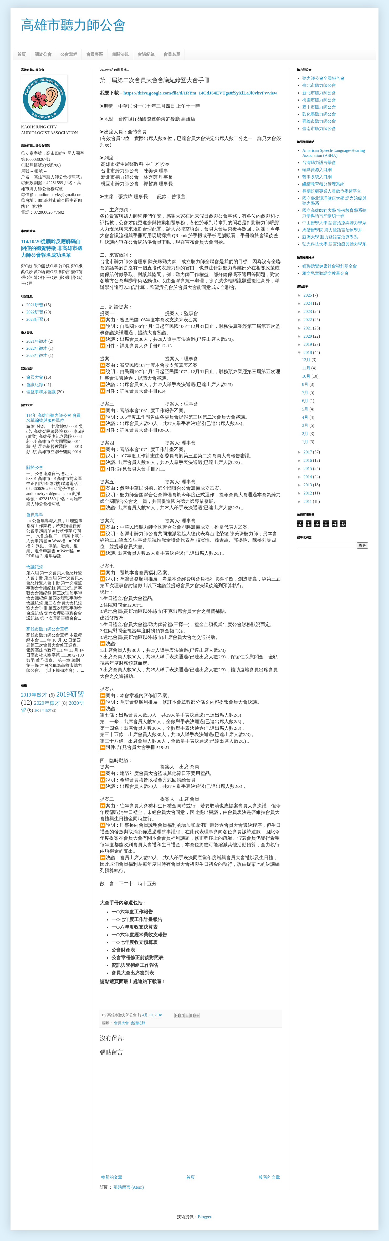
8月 (305, 384)
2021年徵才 (36, 341)
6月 (305, 400)
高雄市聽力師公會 (73, 25)
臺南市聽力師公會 (319, 128)
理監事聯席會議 (41, 391)
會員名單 (171, 54)
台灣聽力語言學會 (319, 162)
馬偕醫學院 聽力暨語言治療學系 (332, 230)
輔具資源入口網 (317, 169)
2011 (308, 501)
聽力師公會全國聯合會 (323, 78)
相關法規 (120, 54)
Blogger (204, 1216)
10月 (306, 376)
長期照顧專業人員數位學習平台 (331, 191)
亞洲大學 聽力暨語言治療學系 (330, 237)
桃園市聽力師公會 (319, 100)
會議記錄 (34, 567)
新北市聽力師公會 (319, 93)
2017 (308, 452)
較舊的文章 (269, 1177)
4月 (305, 417)
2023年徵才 (36, 355)
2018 (308, 352)
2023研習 (34, 319)
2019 (308, 344)
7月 (305, 392)
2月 (305, 433)
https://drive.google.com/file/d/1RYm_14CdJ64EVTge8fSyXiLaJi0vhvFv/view (200, 93)
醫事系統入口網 (317, 176)
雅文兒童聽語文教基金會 (325, 273)
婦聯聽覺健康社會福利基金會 (329, 266)
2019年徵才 (34, 695)
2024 (308, 303)
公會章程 (68, 54)
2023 (308, 311)
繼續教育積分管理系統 (323, 184)
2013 (308, 485)
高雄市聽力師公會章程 (47, 629)
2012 (308, 493)
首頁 (21, 54)
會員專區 (94, 54)
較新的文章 (111, 1177)
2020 (308, 336)
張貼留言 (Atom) (129, 1187)
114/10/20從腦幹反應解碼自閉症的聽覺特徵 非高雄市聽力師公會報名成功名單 (51, 248)
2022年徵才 (36, 348)
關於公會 (43, 54)
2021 (308, 328)
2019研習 (70, 694)
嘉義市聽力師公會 (319, 121)
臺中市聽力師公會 (319, 107)
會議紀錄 (146, 54)
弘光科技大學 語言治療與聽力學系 (334, 244)
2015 (308, 468)
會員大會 (121, 1023)
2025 (308, 295)
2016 (308, 460)
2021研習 (34, 305)
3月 (305, 425)
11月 (306, 368)
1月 (305, 441)
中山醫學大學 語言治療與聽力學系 (334, 223)
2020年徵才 (47, 703)
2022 (308, 319)
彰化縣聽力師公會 (319, 114)
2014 (308, 476)
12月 (306, 359)
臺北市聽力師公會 (319, 85)
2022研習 (34, 312)
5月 (305, 409)
